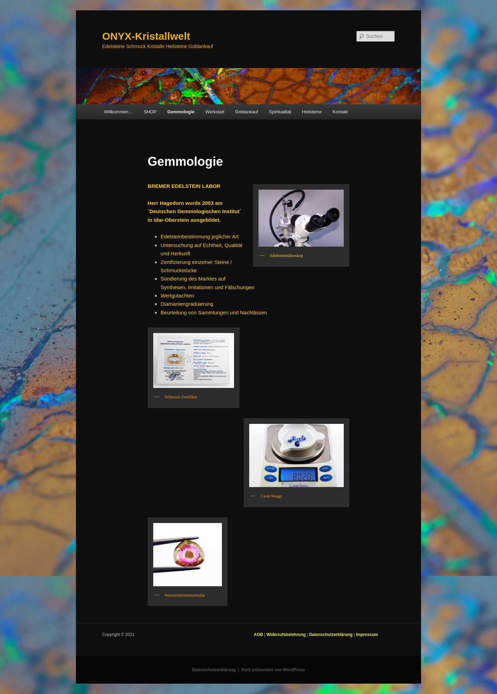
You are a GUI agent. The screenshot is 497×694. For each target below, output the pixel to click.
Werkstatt (214, 111)
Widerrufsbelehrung (286, 634)
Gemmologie (181, 111)
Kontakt (340, 111)
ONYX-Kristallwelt (146, 36)
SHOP (150, 111)
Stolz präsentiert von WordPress (273, 669)
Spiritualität (280, 111)
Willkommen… (118, 111)
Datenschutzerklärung (331, 634)
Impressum (367, 634)
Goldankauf (246, 111)
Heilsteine (312, 111)
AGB (259, 634)
